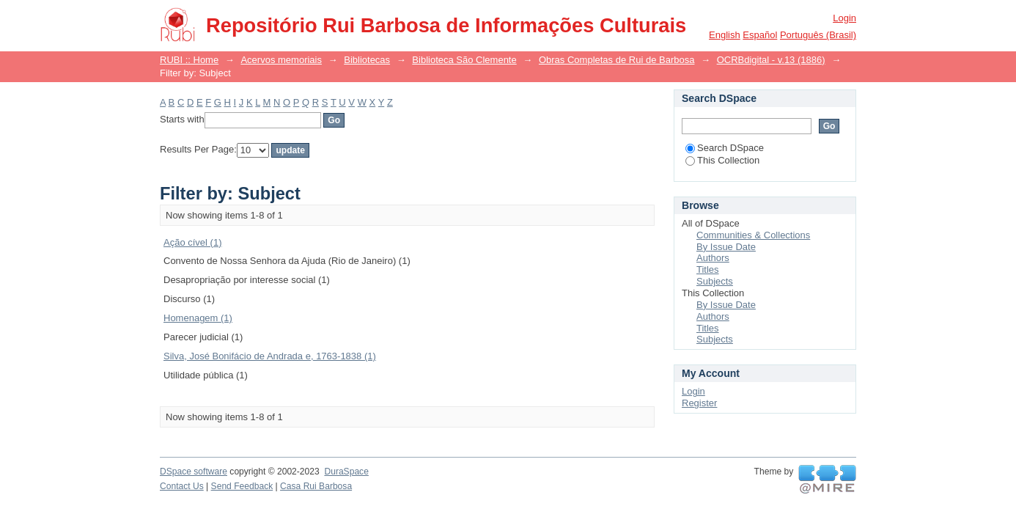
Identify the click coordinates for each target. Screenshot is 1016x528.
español (760, 34)
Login (844, 17)
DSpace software (193, 471)
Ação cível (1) (192, 242)
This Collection (722, 160)
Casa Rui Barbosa (316, 486)
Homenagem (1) (197, 317)
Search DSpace (724, 147)
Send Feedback (242, 486)
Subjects (714, 281)
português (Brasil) (818, 34)
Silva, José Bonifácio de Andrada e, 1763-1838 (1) (269, 356)
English (724, 34)
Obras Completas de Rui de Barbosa (616, 59)
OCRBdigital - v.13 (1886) (771, 59)
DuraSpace (346, 471)
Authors (712, 257)
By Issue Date (726, 246)
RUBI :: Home (189, 59)
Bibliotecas (367, 59)
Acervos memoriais (281, 59)
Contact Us (182, 486)
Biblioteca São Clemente (464, 59)
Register (699, 402)
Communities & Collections (753, 235)
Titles (707, 269)
